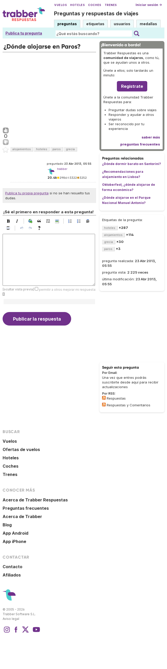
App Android (15, 533)
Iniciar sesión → (149, 5)
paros (56, 149)
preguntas (67, 24)
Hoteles (77, 5)
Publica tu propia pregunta (27, 193)
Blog (7, 524)
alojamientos (21, 149)
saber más (151, 137)
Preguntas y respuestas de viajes (96, 13)
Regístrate (132, 86)
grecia (70, 149)
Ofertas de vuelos (21, 449)
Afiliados (12, 575)
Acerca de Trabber (22, 516)
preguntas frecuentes (140, 144)
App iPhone (14, 541)
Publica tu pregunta (23, 33)
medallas (148, 24)
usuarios (122, 24)
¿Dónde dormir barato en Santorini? (131, 164)
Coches (94, 5)
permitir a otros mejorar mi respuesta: (67, 289)
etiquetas (95, 24)
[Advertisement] (49, 88)
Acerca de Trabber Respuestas (35, 499)
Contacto (12, 566)
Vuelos (60, 5)
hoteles (41, 149)
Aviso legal (11, 619)
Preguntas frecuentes (26, 508)
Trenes (111, 5)
